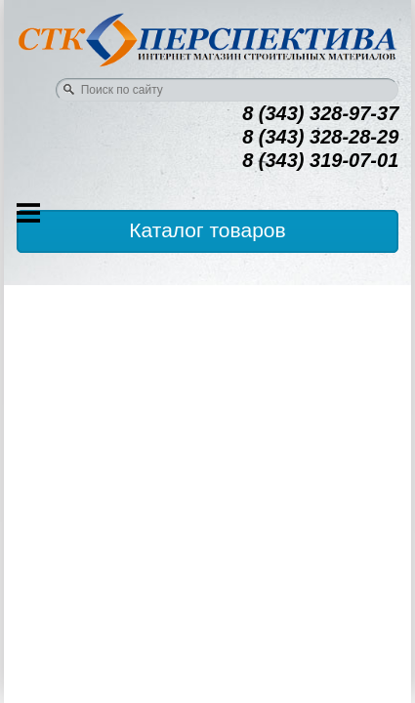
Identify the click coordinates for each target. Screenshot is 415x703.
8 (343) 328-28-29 (320, 136)
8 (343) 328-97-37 (320, 113)
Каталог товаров (207, 230)
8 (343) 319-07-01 (320, 160)
